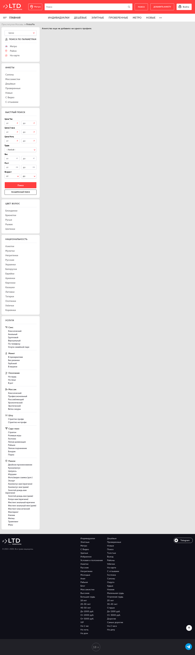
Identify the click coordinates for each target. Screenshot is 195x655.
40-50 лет (85, 607)
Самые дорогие (115, 622)
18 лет (83, 600)
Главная (15, 17)
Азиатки (84, 564)
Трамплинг (13, 521)
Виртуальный (14, 341)
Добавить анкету (162, 7)
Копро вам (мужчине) (18, 499)
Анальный (12, 334)
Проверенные (118, 17)
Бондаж (12, 451)
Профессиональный (17, 396)
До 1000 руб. (87, 611)
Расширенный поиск (20, 192)
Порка (11, 455)
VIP (82, 622)
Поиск (110, 549)
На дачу (111, 629)
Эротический (14, 406)
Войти (186, 7)
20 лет (110, 600)
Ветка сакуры (14, 409)
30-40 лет (112, 604)
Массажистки (87, 589)
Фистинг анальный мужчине (21, 502)
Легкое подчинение (17, 448)
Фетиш (11, 518)
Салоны (111, 578)
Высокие (84, 593)
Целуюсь (12, 471)
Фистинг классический (19, 509)
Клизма (11, 515)
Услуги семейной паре (18, 347)
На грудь (12, 377)
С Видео (84, 549)
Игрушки (12, 474)
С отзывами (113, 571)
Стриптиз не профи (17, 422)
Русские (84, 567)
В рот (10, 383)
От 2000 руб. (87, 615)
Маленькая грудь (115, 593)
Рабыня (11, 445)
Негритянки (86, 571)
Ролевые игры (14, 435)
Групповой (13, 337)
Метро (137, 17)
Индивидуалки (58, 17)
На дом (84, 633)
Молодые (85, 575)
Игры (10, 525)
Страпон (12, 432)
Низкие (110, 589)
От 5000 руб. (87, 618)
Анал (82, 578)
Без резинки (14, 360)
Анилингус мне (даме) (18, 487)
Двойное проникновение (20, 465)
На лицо (12, 380)
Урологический (15, 403)
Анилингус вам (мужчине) (20, 484)
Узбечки (111, 564)
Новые (151, 17)
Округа (110, 582)
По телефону (14, 344)
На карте (111, 567)
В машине (12, 367)
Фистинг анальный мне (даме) (22, 505)
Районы (111, 560)
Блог (82, 586)
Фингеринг (13, 512)
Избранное (86, 556)
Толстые (111, 553)
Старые (111, 607)
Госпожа (12, 439)
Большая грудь (87, 597)
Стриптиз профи (16, 419)
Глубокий (12, 363)
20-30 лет (85, 604)
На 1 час (84, 626)
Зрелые (84, 553)
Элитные (97, 17)
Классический (14, 331)
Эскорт (11, 481)
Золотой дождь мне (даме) (20, 496)
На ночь (84, 629)
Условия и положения (91, 560)
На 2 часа (112, 626)
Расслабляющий (16, 399)
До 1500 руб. (113, 611)
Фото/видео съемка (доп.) (20, 477)
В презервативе (15, 357)
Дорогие (111, 618)
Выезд (110, 556)
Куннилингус (14, 468)
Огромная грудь (115, 597)
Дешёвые (80, 17)
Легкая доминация (17, 442)
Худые (110, 586)
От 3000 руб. (114, 615)
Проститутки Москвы (12, 24)
